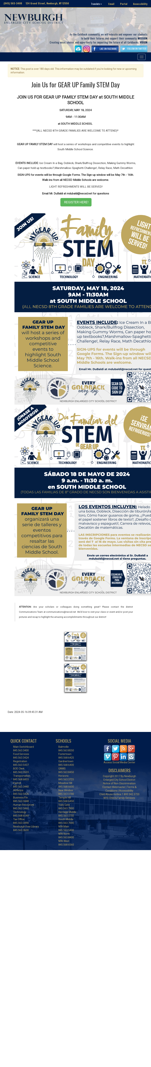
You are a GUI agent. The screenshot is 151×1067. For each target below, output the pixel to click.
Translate (96, 4)
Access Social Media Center (119, 762)
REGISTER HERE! (75, 202)
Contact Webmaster (113, 787)
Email (111, 4)
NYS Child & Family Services (119, 797)
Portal (123, 4)
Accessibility (140, 4)
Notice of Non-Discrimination (119, 783)
